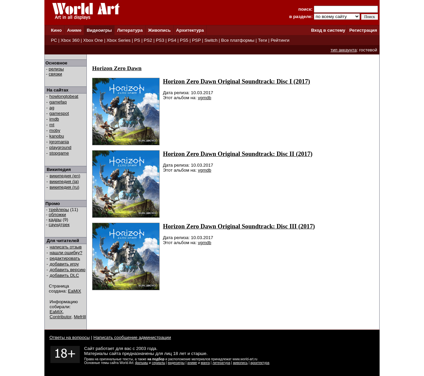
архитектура (259, 363)
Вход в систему (328, 30)
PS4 (172, 40)
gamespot (59, 113)
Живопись (159, 30)
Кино (56, 30)
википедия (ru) (64, 187)
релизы (56, 68)
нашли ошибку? (66, 252)
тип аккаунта (344, 49)
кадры (55, 219)
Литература (130, 30)
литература (221, 363)
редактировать (65, 258)
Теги (262, 40)
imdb (54, 119)
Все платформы (237, 40)
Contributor (60, 316)
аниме (192, 363)
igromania (59, 141)
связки (55, 73)
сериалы (158, 363)
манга (205, 363)
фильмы (141, 363)
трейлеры (59, 209)
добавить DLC (64, 275)
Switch (210, 40)
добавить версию (67, 269)
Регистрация (363, 30)
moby (54, 130)
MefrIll (80, 316)
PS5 (184, 40)
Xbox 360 (70, 40)
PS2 (148, 40)
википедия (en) (65, 175)
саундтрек (59, 224)
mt (51, 124)
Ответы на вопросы (69, 337)
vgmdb (204, 97)
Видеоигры (99, 30)
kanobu (56, 136)
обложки (57, 214)
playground (60, 147)
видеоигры (176, 363)
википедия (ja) (64, 181)
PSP (196, 40)
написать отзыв (66, 246)
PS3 (160, 40)
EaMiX (74, 291)
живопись (240, 363)
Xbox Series (119, 40)
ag (51, 107)
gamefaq (58, 102)
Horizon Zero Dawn (117, 68)
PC (54, 40)
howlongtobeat (63, 96)
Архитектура (190, 30)
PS (137, 40)
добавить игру (64, 263)
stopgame (59, 153)
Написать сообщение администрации (132, 337)
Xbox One (93, 40)
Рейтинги (280, 40)
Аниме (74, 30)
